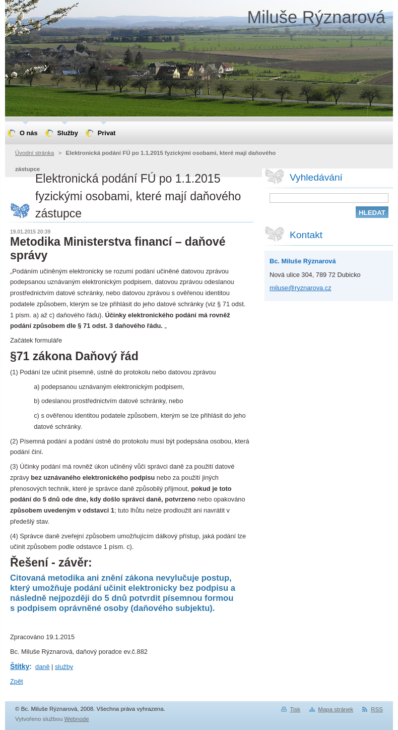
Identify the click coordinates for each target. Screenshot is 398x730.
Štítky (19, 666)
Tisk (295, 709)
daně (42, 666)
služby (64, 666)
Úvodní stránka (34, 153)
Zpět (16, 681)
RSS (377, 709)
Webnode (76, 719)
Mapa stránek (335, 709)
